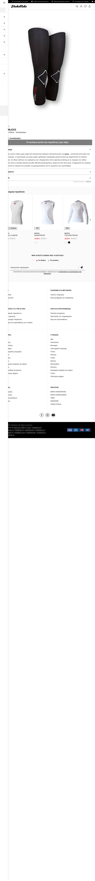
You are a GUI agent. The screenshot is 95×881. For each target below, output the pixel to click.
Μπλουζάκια (54, 364)
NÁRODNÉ (54, 401)
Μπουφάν (8, 348)
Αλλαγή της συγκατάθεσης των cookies (18, 322)
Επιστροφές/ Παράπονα (13, 319)
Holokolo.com (19, 433)
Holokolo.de (31, 433)
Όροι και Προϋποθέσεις (58, 319)
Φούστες (53, 367)
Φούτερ (53, 361)
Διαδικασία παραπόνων (13, 313)
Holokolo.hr (41, 433)
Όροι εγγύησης (10, 316)
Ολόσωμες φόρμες (11, 373)
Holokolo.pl (19, 430)
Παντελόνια (9, 345)
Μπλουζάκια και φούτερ (13, 370)
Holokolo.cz (9, 430)
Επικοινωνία (9, 298)
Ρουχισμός (8, 392)
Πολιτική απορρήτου (57, 313)
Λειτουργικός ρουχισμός (13, 352)
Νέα (6, 339)
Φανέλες (8, 342)
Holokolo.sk (36, 428)
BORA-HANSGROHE (58, 392)
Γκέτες (7, 361)
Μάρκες (7, 401)
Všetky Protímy (55, 404)
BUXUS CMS (19, 428)
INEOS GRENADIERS (58, 395)
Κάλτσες (8, 358)
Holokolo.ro (40, 430)
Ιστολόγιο (8, 295)
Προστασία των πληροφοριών (61, 316)
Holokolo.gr (10, 435)
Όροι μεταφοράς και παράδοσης (61, 298)
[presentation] (5, 220)
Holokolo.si (9, 433)
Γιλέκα (7, 367)
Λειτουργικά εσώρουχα (58, 348)
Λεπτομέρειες (8, 172)
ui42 (29, 428)
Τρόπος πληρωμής (57, 295)
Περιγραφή (7, 150)
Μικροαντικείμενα (11, 398)
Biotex (6, 126)
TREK (52, 398)
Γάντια (7, 355)
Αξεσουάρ (8, 395)
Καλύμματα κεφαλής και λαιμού (16, 364)
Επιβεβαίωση (82, 267)
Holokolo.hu (29, 430)
